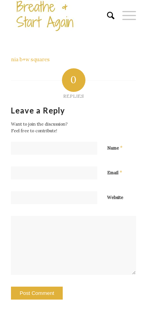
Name (115, 147)
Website (115, 197)
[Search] (106, 15)
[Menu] (125, 15)
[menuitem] (106, 15)
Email (114, 172)
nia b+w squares (30, 59)
